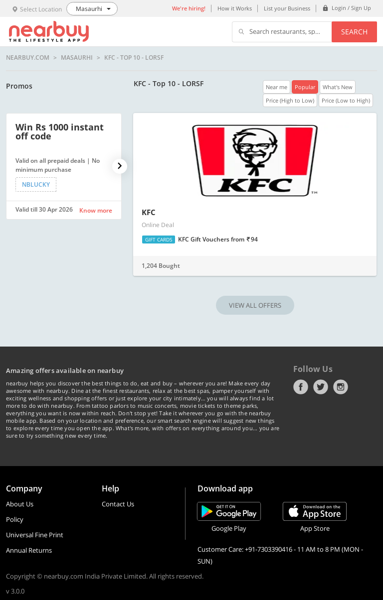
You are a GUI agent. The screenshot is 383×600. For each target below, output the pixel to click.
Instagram (340, 386)
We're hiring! (188, 8)
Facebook (300, 386)
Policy (14, 519)
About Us (19, 503)
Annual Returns (29, 550)
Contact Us (118, 503)
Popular (305, 87)
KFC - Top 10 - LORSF (134, 57)
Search (354, 31)
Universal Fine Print (34, 534)
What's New (338, 87)
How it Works (234, 8)
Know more (95, 210)
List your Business (287, 8)
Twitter (320, 386)
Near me (276, 87)
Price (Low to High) (346, 100)
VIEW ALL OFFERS (255, 305)
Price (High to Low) (290, 100)
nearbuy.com (27, 57)
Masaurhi (77, 57)
